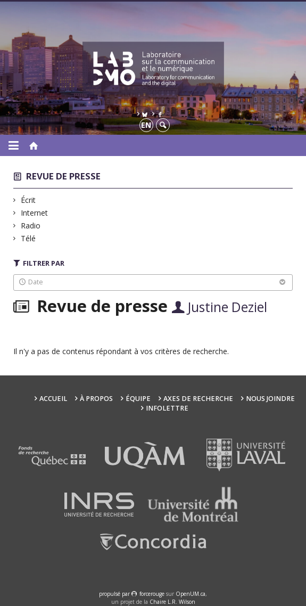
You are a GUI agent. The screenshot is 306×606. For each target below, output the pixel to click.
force (151, 593)
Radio (30, 225)
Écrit (28, 200)
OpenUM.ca (190, 593)
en (146, 125)
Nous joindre (270, 398)
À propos (96, 398)
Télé (28, 238)
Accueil (53, 398)
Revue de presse (63, 176)
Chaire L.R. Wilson (172, 601)
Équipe (138, 398)
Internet (34, 213)
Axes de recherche (198, 398)
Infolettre (167, 408)
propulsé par (115, 593)
